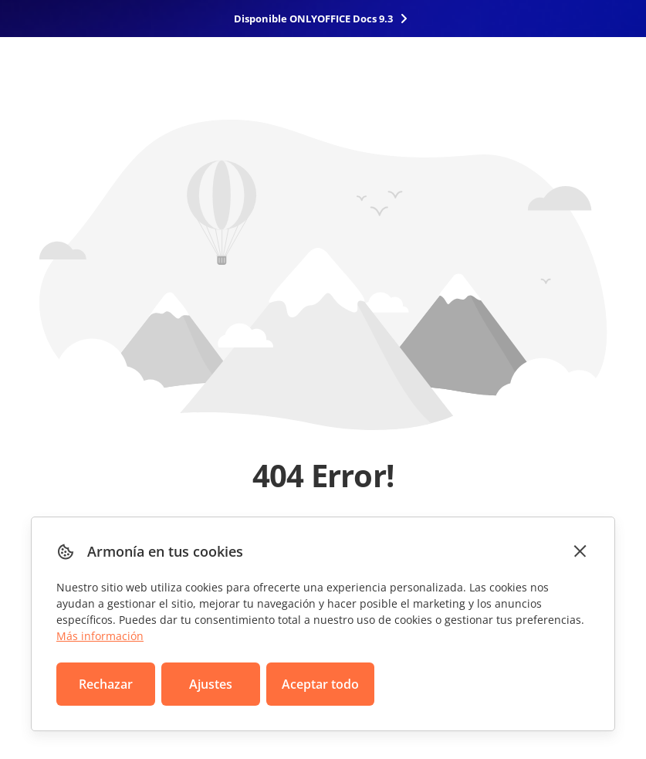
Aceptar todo (320, 684)
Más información (100, 636)
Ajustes (210, 684)
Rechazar (106, 684)
